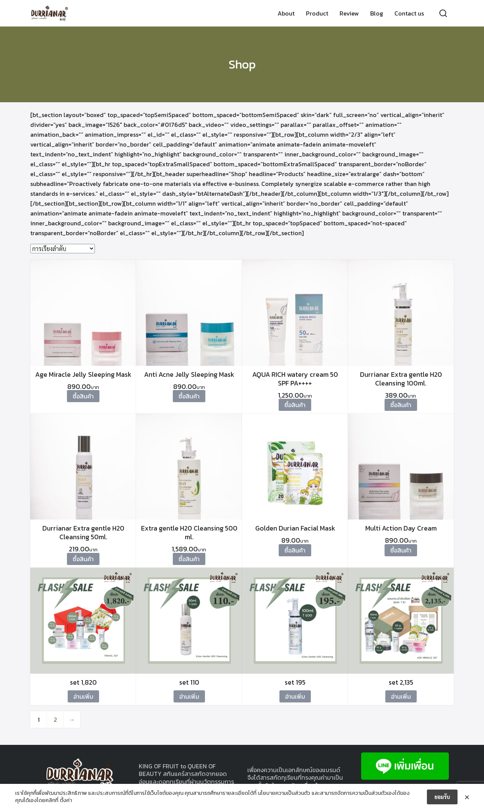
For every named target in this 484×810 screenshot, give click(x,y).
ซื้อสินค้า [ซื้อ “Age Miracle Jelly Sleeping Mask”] (83, 396)
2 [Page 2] (55, 719)
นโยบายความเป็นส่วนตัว (284, 793)
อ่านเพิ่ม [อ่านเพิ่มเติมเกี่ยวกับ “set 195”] (295, 696)
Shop (242, 64)
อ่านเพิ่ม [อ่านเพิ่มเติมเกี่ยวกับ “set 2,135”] (401, 696)
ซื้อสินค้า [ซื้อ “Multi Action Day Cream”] (400, 550)
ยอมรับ (442, 796)
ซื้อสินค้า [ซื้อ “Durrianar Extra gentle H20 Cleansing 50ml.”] (83, 558)
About (286, 13)
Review (349, 13)
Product (317, 13)
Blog (376, 13)
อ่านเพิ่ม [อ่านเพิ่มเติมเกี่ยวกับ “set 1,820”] (83, 696)
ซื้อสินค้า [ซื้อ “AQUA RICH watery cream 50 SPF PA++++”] (295, 404)
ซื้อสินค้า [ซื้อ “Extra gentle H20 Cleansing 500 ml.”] (189, 558)
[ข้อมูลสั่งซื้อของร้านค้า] (62, 248)
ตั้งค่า (66, 800)
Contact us (409, 13)
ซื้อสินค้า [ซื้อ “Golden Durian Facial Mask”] (295, 550)
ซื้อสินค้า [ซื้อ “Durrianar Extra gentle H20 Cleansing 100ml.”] (400, 404)
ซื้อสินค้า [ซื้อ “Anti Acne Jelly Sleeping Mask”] (189, 396)
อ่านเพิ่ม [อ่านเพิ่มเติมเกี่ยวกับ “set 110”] (189, 696)
